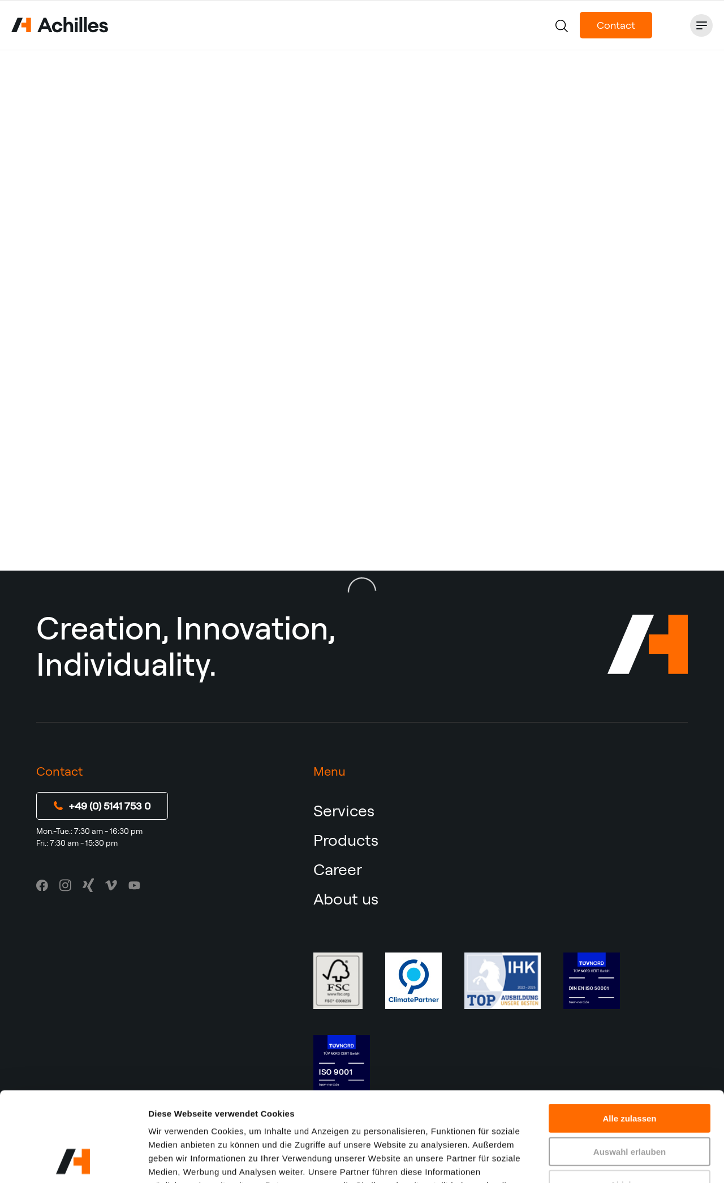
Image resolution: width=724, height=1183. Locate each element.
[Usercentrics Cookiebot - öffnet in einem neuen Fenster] (73, 1160)
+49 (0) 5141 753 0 (102, 805)
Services (343, 810)
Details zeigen (601, 1160)
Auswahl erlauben (629, 1067)
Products (345, 840)
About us (345, 898)
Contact (616, 25)
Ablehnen (629, 1100)
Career (337, 869)
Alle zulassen (629, 1034)
